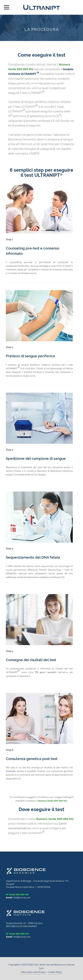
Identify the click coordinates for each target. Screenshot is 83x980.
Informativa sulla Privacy (33, 972)
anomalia (10, 771)
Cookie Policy (55, 972)
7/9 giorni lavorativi (45, 672)
